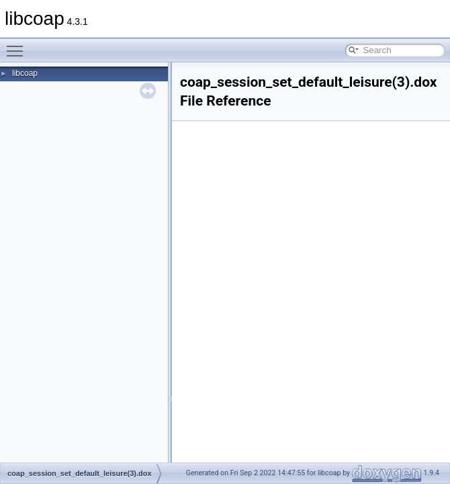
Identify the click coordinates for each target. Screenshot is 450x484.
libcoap (25, 73)
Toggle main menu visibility (18, 45)
